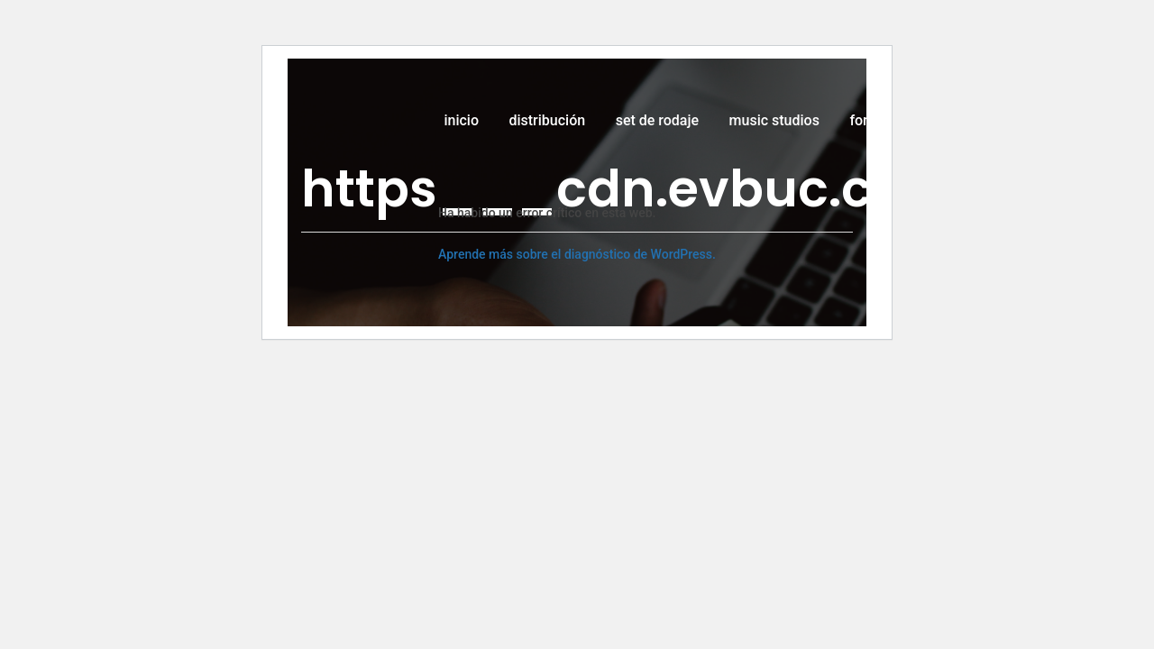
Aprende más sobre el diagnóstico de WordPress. (577, 254)
